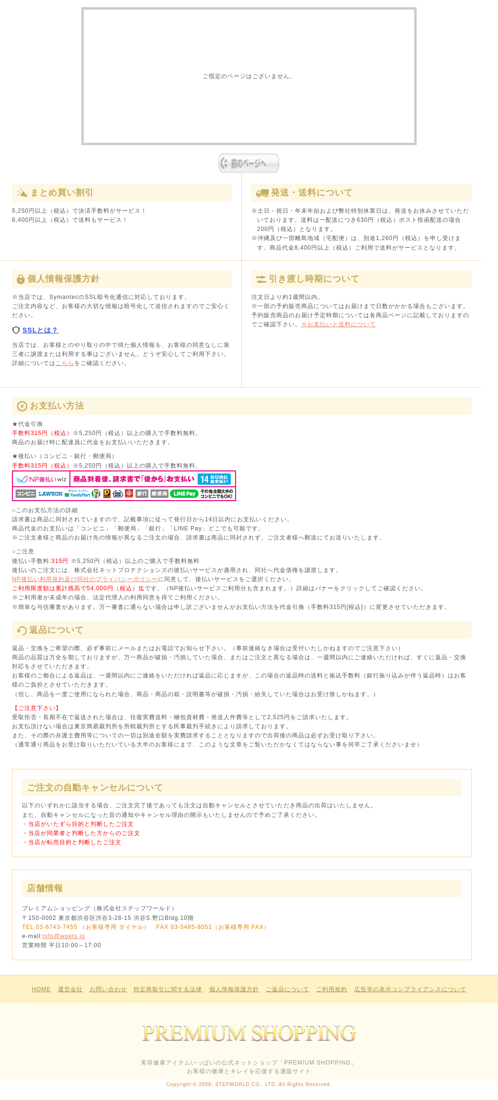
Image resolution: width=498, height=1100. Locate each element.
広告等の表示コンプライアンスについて (410, 989)
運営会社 (70, 989)
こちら (65, 363)
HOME (41, 989)
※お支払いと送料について (338, 324)
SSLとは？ (35, 330)
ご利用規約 (331, 989)
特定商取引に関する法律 (168, 989)
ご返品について (287, 989)
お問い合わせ (108, 989)
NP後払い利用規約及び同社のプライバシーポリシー (85, 579)
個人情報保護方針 (234, 989)
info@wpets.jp (64, 936)
